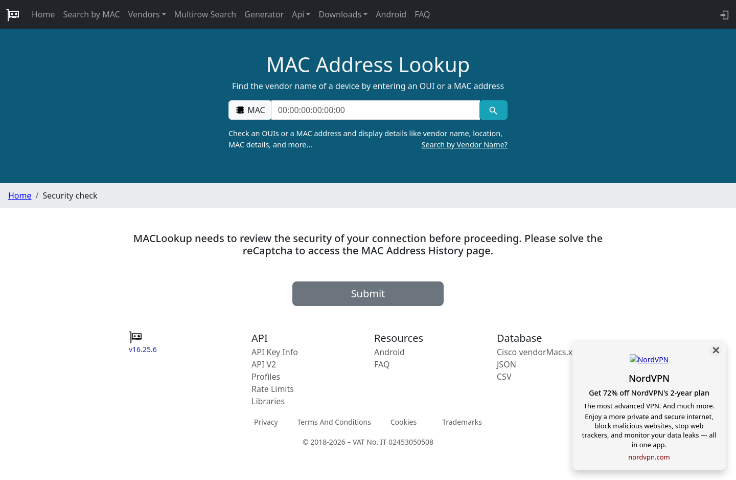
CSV (504, 376)
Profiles (265, 376)
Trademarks (462, 422)
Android (391, 14)
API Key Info (274, 352)
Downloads (339, 14)
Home (43, 14)
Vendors (144, 14)
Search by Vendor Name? (465, 144)
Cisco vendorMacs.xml (539, 352)
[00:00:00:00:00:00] (375, 110)
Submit (368, 293)
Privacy (266, 422)
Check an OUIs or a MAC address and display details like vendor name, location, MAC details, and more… (368, 139)
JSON (506, 364)
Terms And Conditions (334, 422)
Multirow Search (205, 14)
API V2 (263, 364)
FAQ (422, 14)
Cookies (403, 422)
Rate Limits (272, 389)
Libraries (268, 401)
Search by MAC (91, 14)
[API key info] (723, 14)
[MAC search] (493, 110)
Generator (264, 14)
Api (298, 14)
